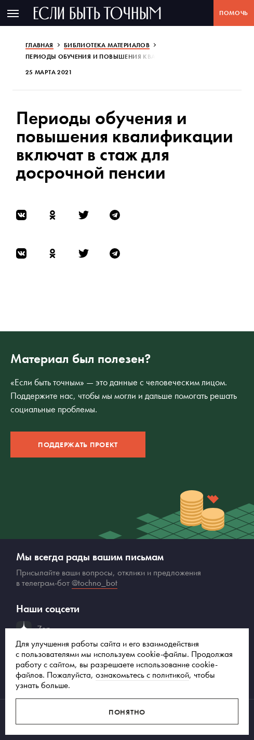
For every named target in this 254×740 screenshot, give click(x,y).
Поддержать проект (78, 444)
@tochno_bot (94, 582)
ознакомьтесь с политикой (142, 674)
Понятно (127, 712)
